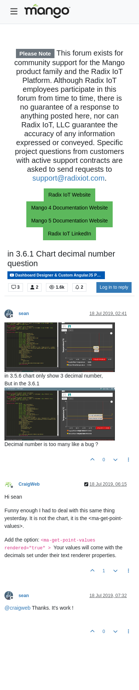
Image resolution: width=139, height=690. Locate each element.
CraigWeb (29, 484)
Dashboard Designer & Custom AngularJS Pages (57, 275)
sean (24, 313)
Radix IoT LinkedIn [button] (69, 234)
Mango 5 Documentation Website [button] (69, 221)
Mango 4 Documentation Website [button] (69, 208)
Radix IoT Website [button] (70, 195)
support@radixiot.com (68, 178)
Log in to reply (114, 287)
